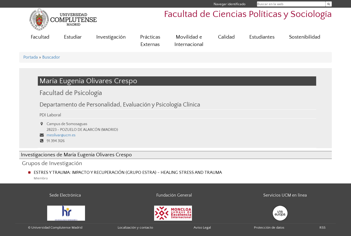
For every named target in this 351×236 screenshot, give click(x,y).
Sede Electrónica (65, 195)
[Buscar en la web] (328, 4)
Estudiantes (261, 37)
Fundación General (174, 195)
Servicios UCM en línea (285, 195)
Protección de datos (269, 227)
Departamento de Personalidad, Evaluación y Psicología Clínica (119, 105)
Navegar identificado (229, 4)
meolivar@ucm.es (61, 135)
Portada (30, 57)
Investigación (111, 37)
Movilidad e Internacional (188, 40)
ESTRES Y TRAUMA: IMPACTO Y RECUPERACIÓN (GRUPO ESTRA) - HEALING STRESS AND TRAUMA (128, 172)
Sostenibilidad (304, 37)
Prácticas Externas (150, 40)
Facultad (40, 37)
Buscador (51, 57)
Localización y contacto (135, 227)
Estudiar (73, 37)
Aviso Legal (202, 227)
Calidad (226, 37)
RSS (322, 227)
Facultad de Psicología (70, 93)
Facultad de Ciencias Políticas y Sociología (248, 14)
